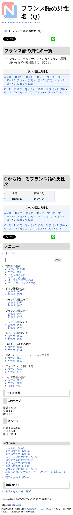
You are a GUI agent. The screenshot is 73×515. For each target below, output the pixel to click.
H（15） (29, 80)
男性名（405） (16, 349)
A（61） (9, 77)
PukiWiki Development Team (39, 509)
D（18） (42, 77)
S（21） (50, 89)
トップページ (13, 253)
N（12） (30, 83)
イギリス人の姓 (17, 277)
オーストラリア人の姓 (20, 280)
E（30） (53, 77)
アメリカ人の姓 (17, 274)
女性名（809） (16, 335)
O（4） (8, 89)
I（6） (39, 80)
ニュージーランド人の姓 (22, 283)
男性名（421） (16, 371)
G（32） (18, 80)
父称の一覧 (14, 385)
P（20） (19, 89)
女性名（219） (16, 380)
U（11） (9, 92)
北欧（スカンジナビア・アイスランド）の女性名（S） (36, 473)
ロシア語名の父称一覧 (19, 459)
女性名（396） (16, 346)
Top (5, 31)
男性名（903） (16, 272)
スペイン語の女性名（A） (21, 456)
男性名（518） (16, 316)
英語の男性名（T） (17, 465)
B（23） (20, 77)
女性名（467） (16, 369)
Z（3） (59, 92)
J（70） (49, 80)
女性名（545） (16, 302)
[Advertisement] (36, 135)
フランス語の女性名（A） (21, 468)
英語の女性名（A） (17, 450)
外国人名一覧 (14, 447)
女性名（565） (16, 313)
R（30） (40, 89)
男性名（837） (16, 338)
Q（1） (29, 89)
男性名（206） (16, 383)
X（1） (39, 92)
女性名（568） (16, 357)
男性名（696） (16, 327)
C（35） (31, 77)
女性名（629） (16, 324)
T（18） (61, 89)
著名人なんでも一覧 (16, 491)
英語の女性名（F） (17, 477)
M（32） (18, 83)
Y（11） (49, 92)
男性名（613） (16, 360)
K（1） (59, 80)
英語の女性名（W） (17, 462)
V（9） (19, 92)
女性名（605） (16, 291)
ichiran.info (16, 505)
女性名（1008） (17, 269)
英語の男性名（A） (17, 453)
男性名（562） (16, 294)
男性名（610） (16, 305)
